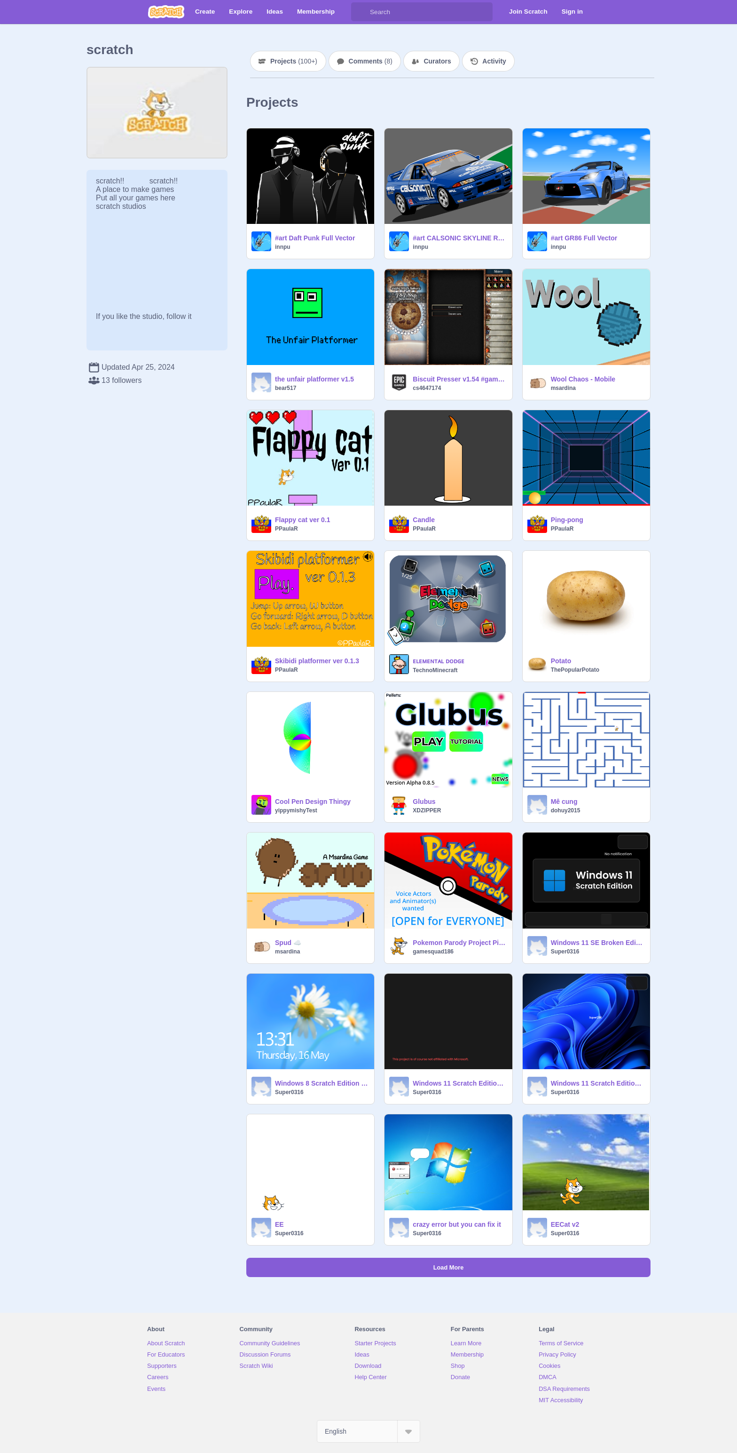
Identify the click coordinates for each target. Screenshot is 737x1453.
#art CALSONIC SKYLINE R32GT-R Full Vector (459, 238)
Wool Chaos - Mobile (583, 379)
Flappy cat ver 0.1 (302, 520)
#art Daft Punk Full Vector (315, 238)
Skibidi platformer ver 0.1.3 (317, 661)
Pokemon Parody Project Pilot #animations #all (459, 942)
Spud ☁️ (288, 942)
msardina (563, 388)
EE (279, 1224)
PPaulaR (286, 528)
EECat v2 (565, 1224)
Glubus (424, 801)
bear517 (285, 388)
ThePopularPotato (575, 670)
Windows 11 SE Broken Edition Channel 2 (597, 942)
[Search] (360, 11)
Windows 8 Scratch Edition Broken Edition (321, 1083)
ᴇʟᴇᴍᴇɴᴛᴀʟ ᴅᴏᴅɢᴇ (438, 661)
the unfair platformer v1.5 (314, 379)
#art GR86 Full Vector (584, 238)
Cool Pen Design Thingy (313, 801)
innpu (282, 247)
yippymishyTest (296, 810)
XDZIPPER (427, 810)
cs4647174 (427, 388)
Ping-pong (567, 520)
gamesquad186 (433, 951)
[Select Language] (368, 1431)
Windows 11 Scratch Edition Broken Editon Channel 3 (459, 1083)
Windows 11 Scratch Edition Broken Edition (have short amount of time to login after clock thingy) (597, 1083)
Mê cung (564, 801)
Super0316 (565, 951)
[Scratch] (166, 12)
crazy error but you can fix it (457, 1224)
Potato (561, 661)
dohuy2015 (565, 810)
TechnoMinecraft (435, 670)
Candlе (424, 520)
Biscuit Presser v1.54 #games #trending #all (459, 379)
